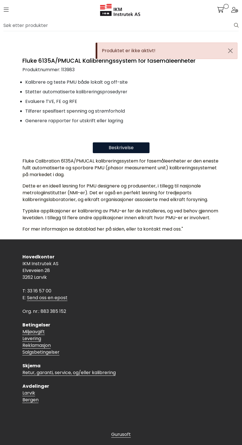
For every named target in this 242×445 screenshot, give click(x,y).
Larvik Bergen (30, 396)
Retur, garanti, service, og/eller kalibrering (69, 372)
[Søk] (118, 25)
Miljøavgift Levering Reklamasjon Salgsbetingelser (41, 341)
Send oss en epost (47, 297)
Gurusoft (121, 434)
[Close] (230, 51)
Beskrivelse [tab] (121, 147)
